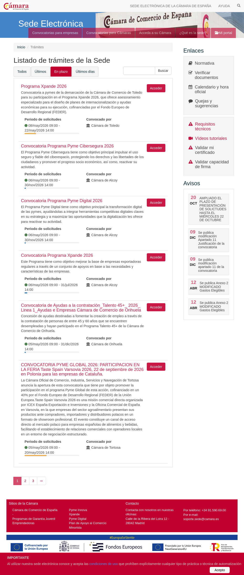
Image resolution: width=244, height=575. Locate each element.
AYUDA (224, 6)
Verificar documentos (206, 75)
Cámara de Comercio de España (34, 510)
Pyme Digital (77, 519)
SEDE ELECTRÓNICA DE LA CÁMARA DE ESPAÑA (170, 6)
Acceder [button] (156, 88)
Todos (22, 71)
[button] (163, 71)
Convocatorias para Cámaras (108, 33)
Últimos (40, 71)
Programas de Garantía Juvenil (33, 519)
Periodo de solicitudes (43, 119)
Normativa (204, 63)
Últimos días (85, 71)
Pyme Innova (78, 510)
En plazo (61, 71)
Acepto (219, 570)
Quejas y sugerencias (206, 103)
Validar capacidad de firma (212, 164)
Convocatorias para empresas (55, 33)
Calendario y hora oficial (212, 89)
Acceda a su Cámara (155, 33)
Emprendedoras (23, 523)
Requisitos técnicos (205, 126)
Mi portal (223, 33)
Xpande (74, 514)
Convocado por (99, 119)
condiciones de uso (103, 564)
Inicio (21, 47)
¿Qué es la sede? (193, 33)
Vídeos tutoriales (211, 138)
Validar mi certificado (205, 150)
